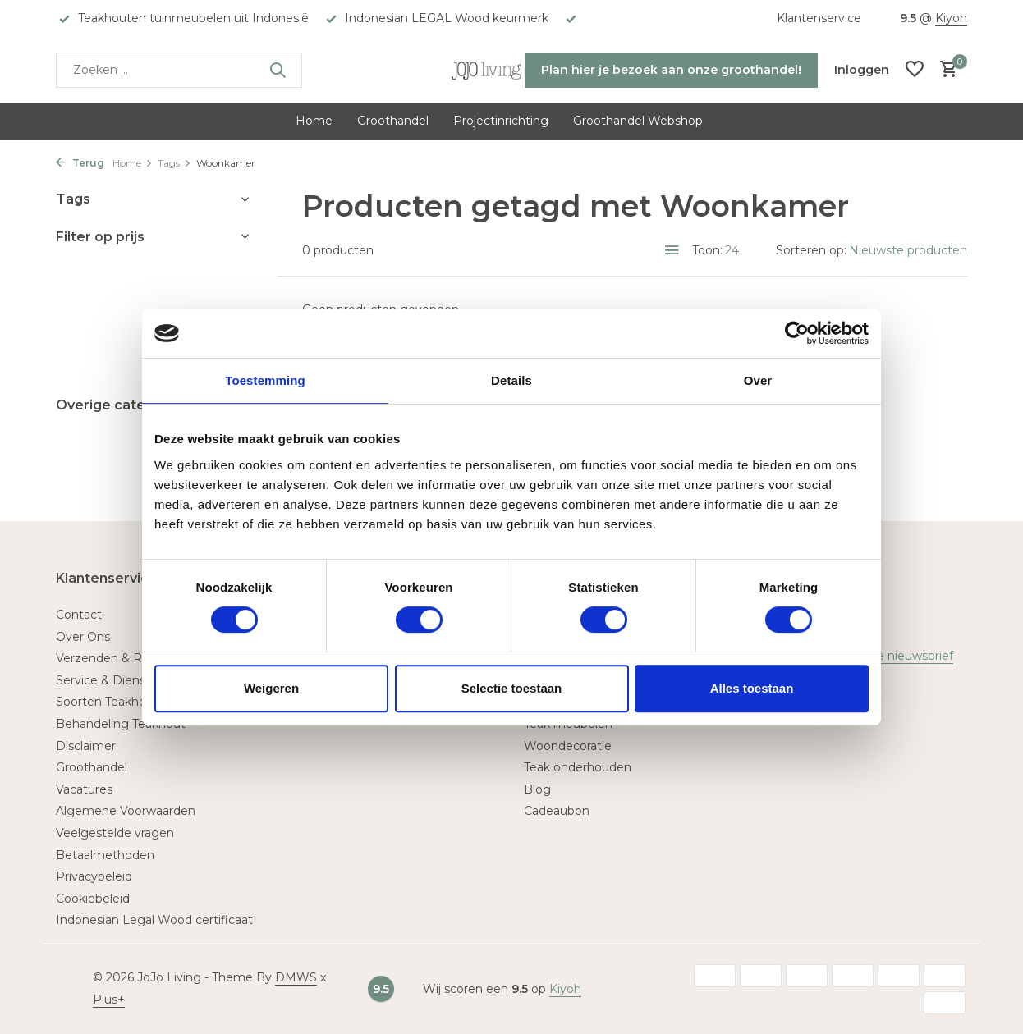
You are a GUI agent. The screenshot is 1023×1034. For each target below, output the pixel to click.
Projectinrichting (500, 120)
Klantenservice (819, 18)
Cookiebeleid (93, 898)
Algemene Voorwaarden (125, 810)
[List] (672, 250)
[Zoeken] (179, 70)
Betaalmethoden (105, 855)
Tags (174, 163)
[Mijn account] (861, 69)
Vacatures (84, 789)
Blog (537, 789)
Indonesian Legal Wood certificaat (154, 920)
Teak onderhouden (577, 767)
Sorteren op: (811, 250)
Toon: (707, 250)
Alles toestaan (752, 688)
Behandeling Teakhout (121, 723)
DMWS (296, 977)
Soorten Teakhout (107, 701)
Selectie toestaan (511, 688)
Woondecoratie (568, 746)
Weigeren (271, 688)
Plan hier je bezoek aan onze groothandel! (671, 69)
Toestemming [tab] (265, 380)
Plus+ (109, 999)
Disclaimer (86, 746)
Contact (79, 614)
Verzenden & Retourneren (131, 658)
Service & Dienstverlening (130, 680)
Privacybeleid (94, 876)
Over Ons (83, 636)
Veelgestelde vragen (115, 833)
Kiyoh (951, 18)
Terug (80, 163)
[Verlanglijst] (915, 70)
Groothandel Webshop (638, 120)
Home (314, 120)
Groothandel (393, 120)
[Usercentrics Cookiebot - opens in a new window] (797, 333)
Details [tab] (511, 380)
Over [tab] (758, 380)
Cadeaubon (556, 810)
